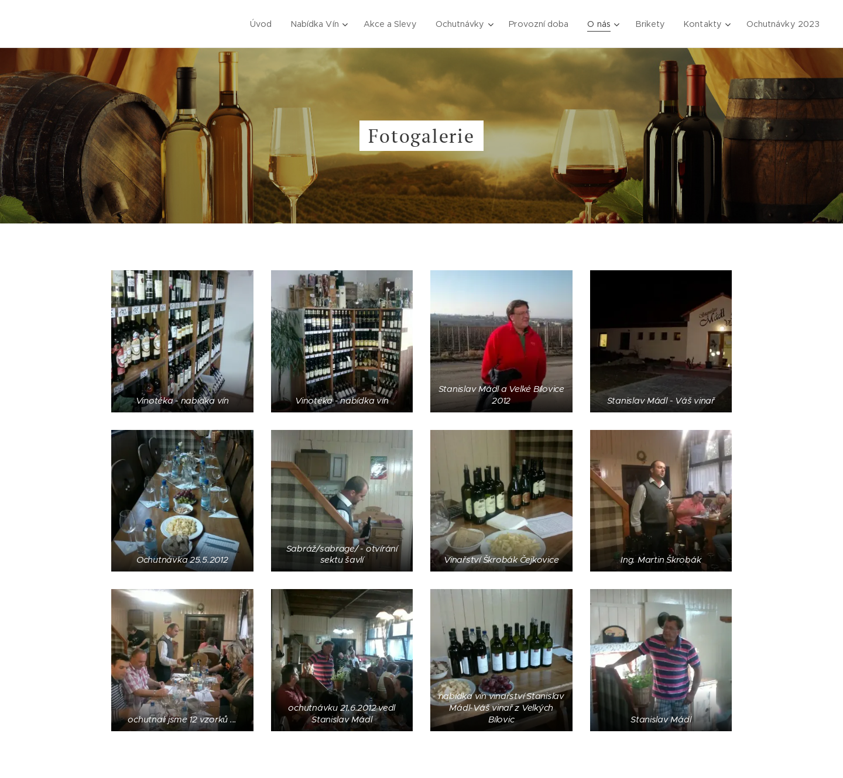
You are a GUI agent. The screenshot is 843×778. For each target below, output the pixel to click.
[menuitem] (264, 24)
